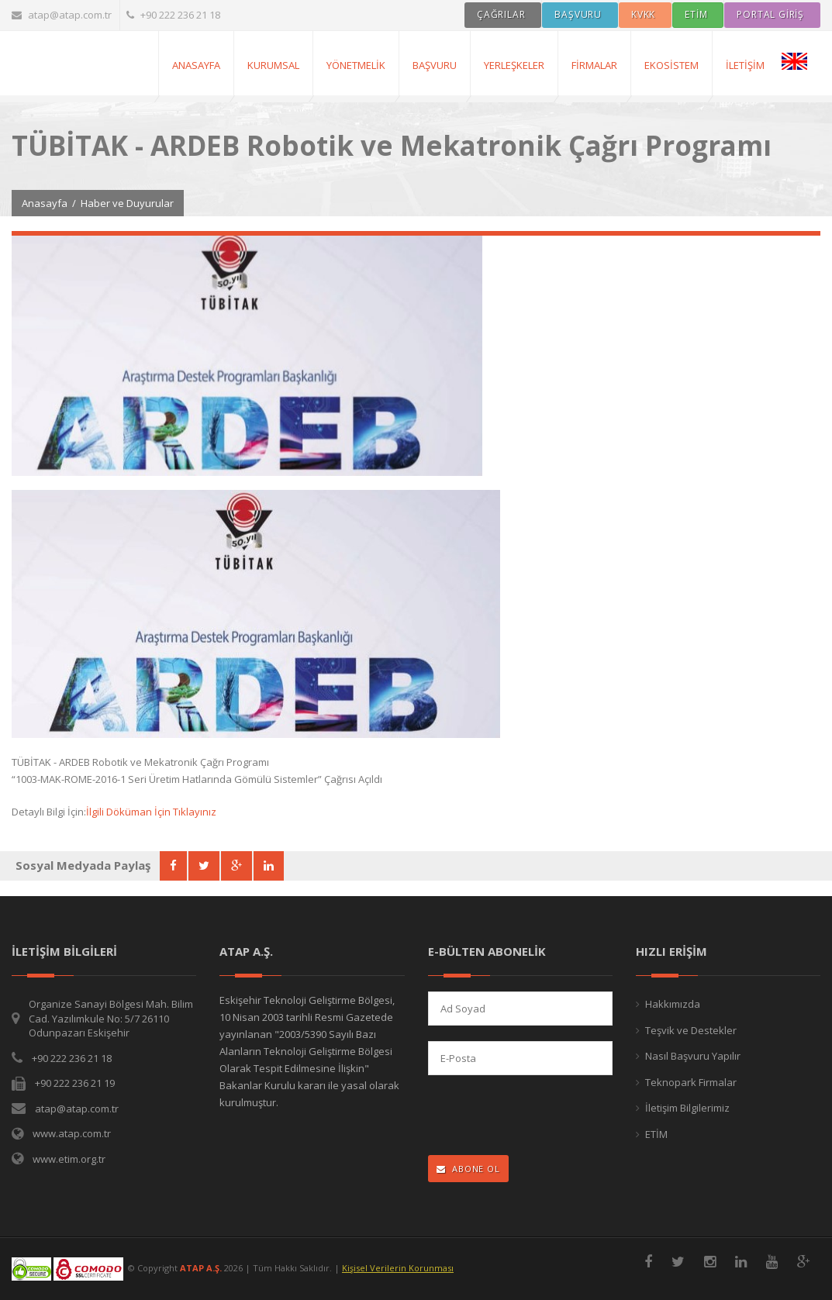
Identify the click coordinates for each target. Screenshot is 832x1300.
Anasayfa (44, 203)
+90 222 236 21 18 (173, 15)
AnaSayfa (196, 65)
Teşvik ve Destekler (691, 1030)
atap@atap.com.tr (62, 15)
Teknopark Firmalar (691, 1082)
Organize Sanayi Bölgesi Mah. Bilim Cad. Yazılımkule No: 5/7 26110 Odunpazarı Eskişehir (111, 1018)
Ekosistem (671, 65)
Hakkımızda (672, 1004)
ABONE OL (468, 1168)
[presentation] (529, 1117)
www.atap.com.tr (72, 1133)
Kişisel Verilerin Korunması (398, 1268)
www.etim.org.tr (69, 1159)
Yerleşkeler (514, 65)
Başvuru (435, 65)
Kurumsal (273, 65)
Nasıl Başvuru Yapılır (693, 1056)
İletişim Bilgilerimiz (687, 1108)
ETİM (656, 1134)
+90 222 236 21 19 (75, 1083)
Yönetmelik (355, 65)
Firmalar (594, 65)
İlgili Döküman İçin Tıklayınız (151, 812)
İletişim (745, 65)
